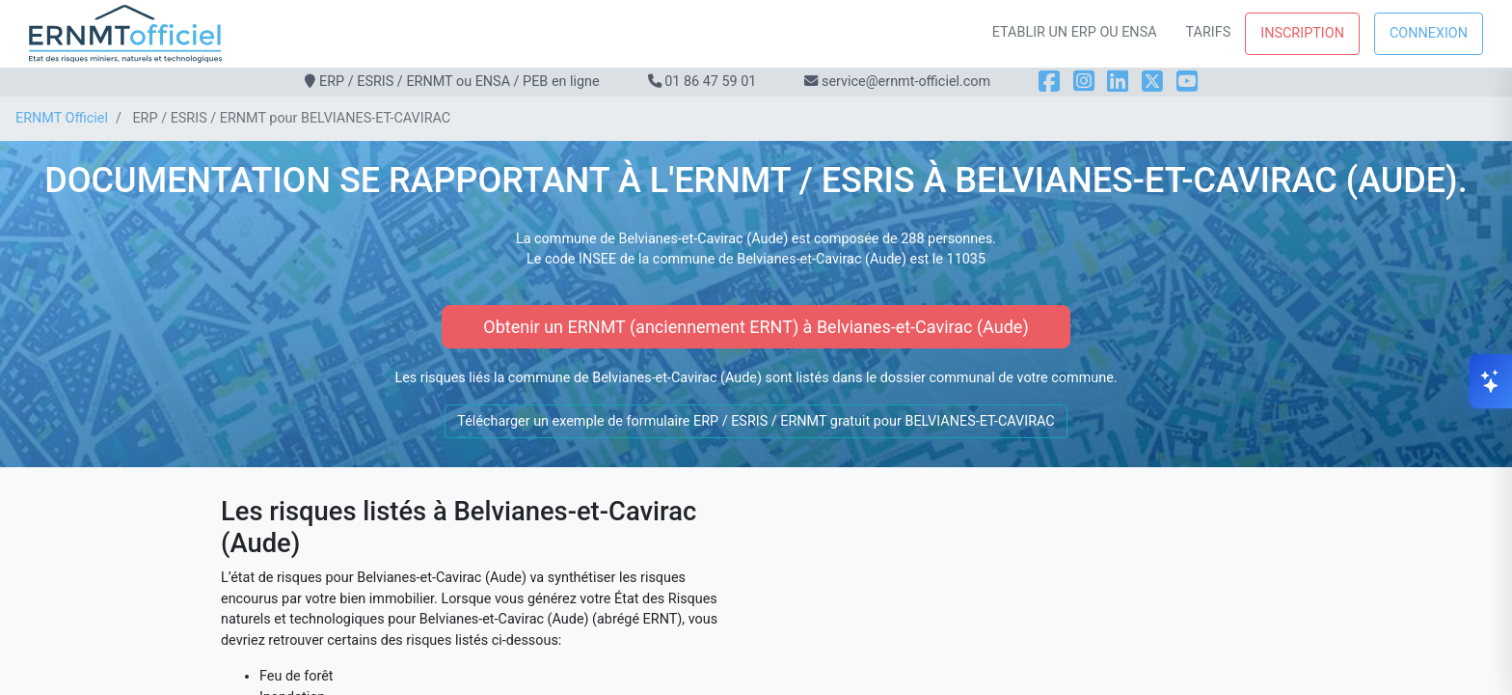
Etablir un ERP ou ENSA (1074, 32)
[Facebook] (1049, 82)
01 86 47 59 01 (710, 81)
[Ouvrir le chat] (1491, 381)
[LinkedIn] (1117, 82)
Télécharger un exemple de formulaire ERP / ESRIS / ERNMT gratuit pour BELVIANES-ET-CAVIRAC (755, 421)
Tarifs (1208, 32)
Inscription (1302, 33)
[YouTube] (1187, 82)
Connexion (1429, 33)
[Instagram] (1083, 82)
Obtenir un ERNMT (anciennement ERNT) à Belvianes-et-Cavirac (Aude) (755, 327)
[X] (1152, 82)
